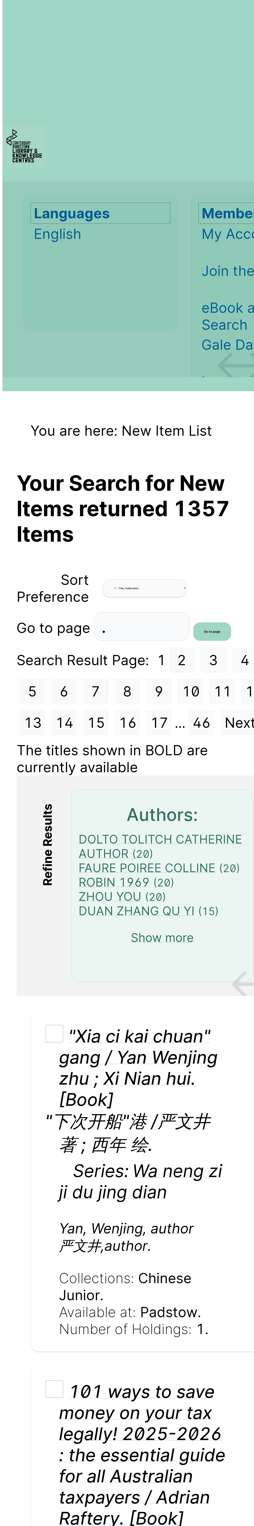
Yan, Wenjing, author (126, 1228)
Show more (162, 937)
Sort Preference (53, 588)
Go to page (55, 627)
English (57, 233)
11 (223, 691)
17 (159, 722)
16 (128, 722)
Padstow (169, 1312)
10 (191, 691)
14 (64, 722)
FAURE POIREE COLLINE (147, 868)
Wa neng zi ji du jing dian (140, 1181)
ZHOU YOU (110, 896)
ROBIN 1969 (114, 882)
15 (96, 722)
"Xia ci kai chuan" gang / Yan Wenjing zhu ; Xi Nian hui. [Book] (138, 1067)
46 (202, 722)
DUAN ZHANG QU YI (137, 911)
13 (33, 722)
